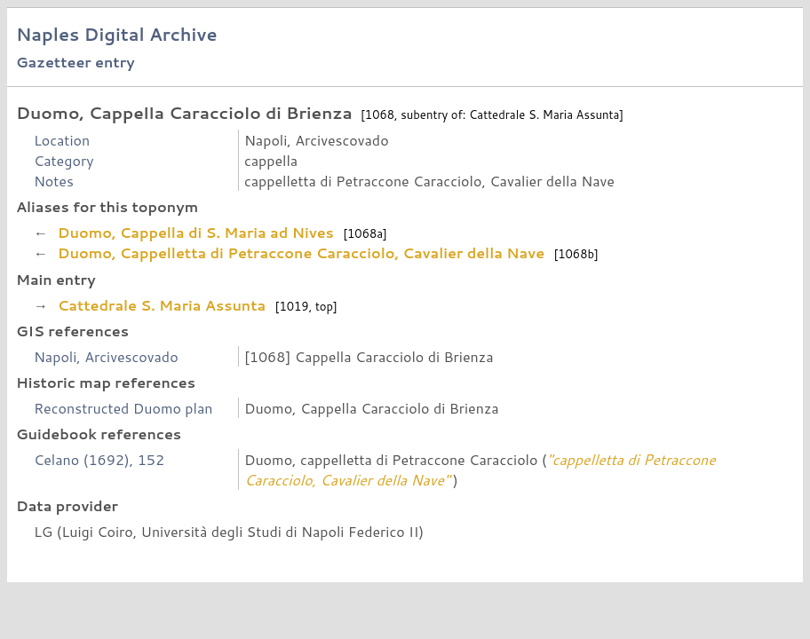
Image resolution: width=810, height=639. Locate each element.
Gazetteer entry (75, 61)
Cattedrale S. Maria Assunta (161, 305)
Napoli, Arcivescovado (106, 356)
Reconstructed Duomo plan (123, 408)
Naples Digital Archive (117, 34)
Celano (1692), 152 (99, 459)
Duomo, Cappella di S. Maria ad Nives (195, 232)
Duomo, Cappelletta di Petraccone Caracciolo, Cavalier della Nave (300, 252)
